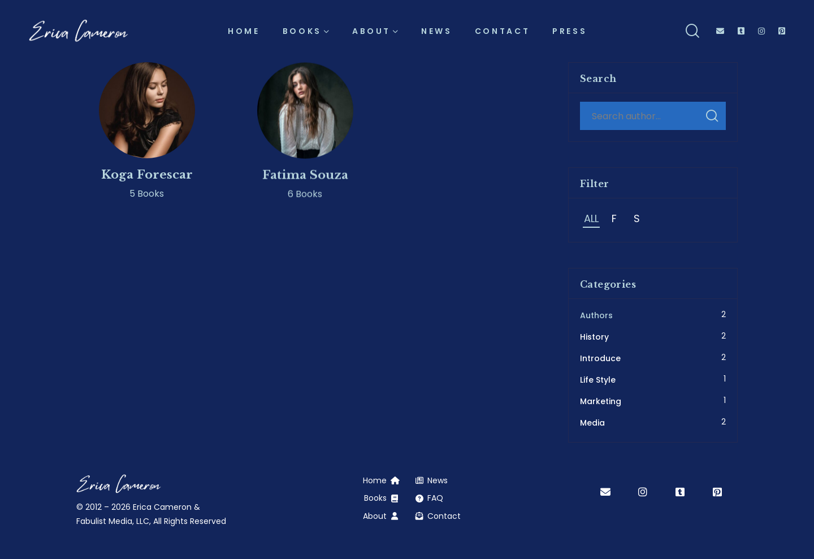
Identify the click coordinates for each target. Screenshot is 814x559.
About (375, 516)
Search (712, 116)
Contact (444, 516)
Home (375, 480)
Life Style (598, 379)
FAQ (435, 498)
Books (375, 498)
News (437, 480)
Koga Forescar (147, 177)
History (594, 337)
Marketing (600, 401)
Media (592, 422)
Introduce (600, 358)
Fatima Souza (305, 181)
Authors (596, 315)
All (591, 218)
